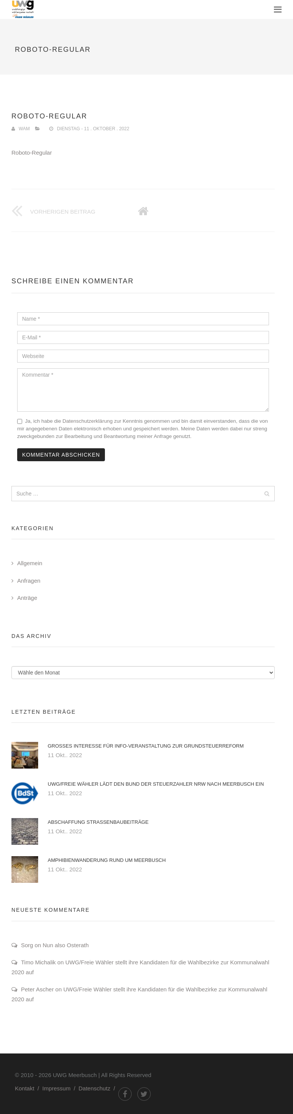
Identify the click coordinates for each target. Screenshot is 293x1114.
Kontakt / (28, 1088)
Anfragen (28, 580)
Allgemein (29, 563)
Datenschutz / (98, 1088)
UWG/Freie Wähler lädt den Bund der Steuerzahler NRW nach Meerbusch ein (156, 784)
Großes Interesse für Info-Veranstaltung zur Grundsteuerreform (146, 746)
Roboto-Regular (31, 152)
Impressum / (60, 1088)
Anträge (27, 598)
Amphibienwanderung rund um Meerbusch (107, 860)
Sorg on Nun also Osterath (55, 945)
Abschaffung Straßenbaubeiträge (98, 822)
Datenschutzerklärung (88, 421)
